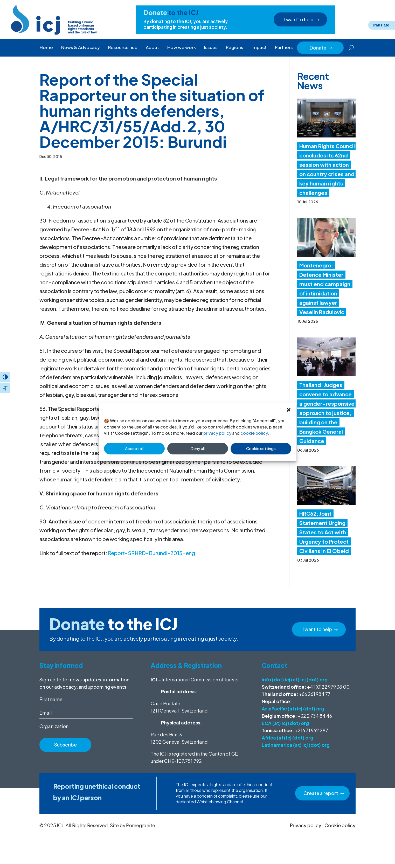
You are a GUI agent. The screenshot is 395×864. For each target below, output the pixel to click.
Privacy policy (305, 825)
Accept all (134, 448)
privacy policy (217, 433)
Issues (211, 47)
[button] (288, 409)
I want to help (299, 19)
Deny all (197, 448)
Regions (234, 47)
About (152, 47)
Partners (284, 47)
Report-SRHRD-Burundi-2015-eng (151, 553)
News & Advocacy (80, 47)
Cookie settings (261, 448)
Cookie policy (340, 825)
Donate (321, 48)
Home (46, 47)
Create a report (320, 793)
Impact (259, 47)
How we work (181, 47)
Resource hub (122, 47)
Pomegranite (140, 825)
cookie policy (254, 433)
